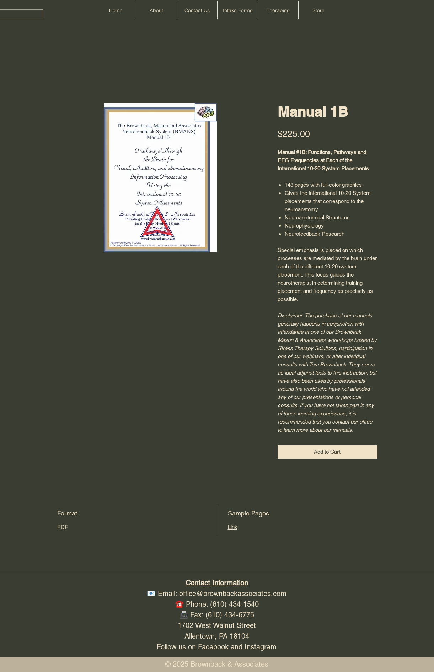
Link (232, 527)
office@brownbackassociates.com (232, 593)
